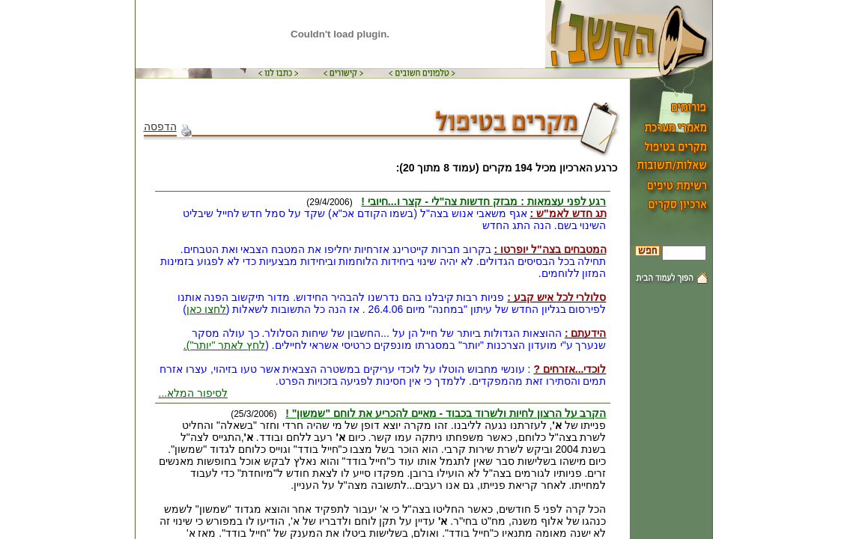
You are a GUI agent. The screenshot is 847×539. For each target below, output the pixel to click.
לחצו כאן (206, 309)
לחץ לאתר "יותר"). (224, 345)
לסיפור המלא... (193, 393)
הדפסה (168, 127)
